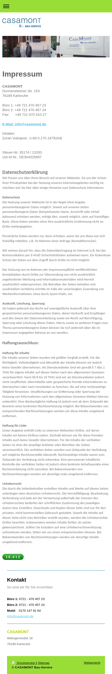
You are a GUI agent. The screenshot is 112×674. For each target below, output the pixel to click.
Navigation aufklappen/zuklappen (56, 6)
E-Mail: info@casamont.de (24, 124)
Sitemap (44, 663)
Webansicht (92, 662)
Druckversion (24, 663)
